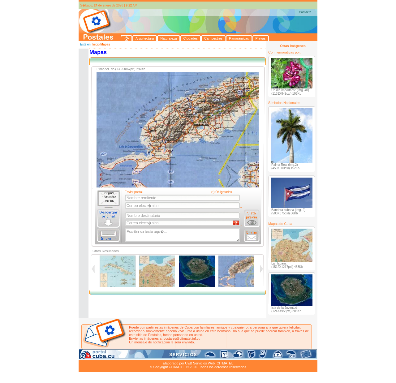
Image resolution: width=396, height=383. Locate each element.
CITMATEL (225, 363)
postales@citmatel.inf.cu (181, 338)
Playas (196, 356)
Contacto (305, 12)
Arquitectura (98, 356)
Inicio (95, 44)
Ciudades (137, 356)
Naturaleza (118, 356)
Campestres (156, 356)
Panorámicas (178, 356)
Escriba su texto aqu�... (182, 234)
